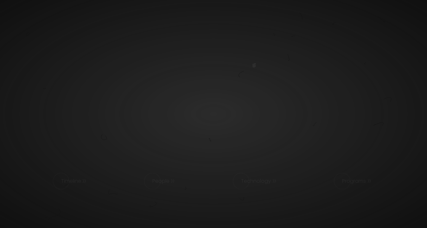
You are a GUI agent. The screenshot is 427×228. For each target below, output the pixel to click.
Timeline (71, 181)
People (160, 181)
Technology (256, 181)
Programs (354, 181)
